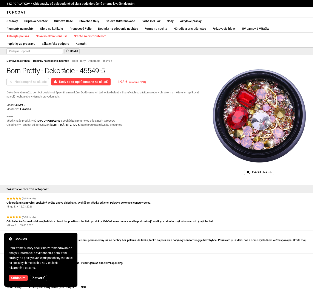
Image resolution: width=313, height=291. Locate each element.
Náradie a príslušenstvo (190, 28)
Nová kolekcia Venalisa (52, 36)
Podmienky (14, 287)
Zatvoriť (38, 278)
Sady (170, 21)
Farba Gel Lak (151, 21)
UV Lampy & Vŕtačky (255, 28)
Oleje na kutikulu (51, 28)
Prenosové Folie (80, 28)
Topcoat (16, 12)
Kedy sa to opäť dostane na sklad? (80, 82)
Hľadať (72, 51)
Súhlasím (18, 278)
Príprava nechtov (36, 21)
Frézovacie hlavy (224, 28)
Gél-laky (12, 21)
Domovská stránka (18, 60)
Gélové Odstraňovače (120, 21)
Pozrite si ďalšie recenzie (24, 276)
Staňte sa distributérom (90, 36)
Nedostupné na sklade (28, 82)
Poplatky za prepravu (20, 43)
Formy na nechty (156, 28)
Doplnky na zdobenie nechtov (118, 28)
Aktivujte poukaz (17, 36)
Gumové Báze (63, 21)
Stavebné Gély (89, 21)
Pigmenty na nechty (20, 28)
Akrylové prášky (191, 21)
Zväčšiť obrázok (259, 172)
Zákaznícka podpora (55, 43)
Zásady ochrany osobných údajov (51, 287)
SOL (84, 287)
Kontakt (81, 43)
